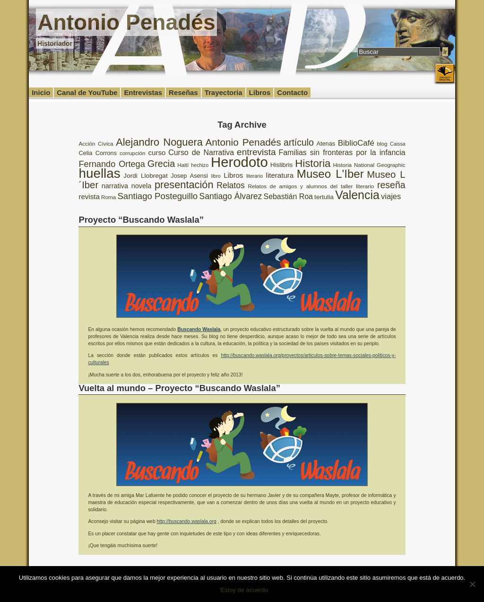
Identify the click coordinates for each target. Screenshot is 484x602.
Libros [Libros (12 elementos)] (233, 175)
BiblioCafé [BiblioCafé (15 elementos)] (356, 143)
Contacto (292, 92)
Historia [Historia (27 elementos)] (312, 163)
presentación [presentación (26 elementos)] (184, 185)
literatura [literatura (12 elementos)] (280, 175)
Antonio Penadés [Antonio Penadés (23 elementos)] (243, 142)
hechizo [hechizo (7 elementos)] (199, 165)
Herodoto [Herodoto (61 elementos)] (239, 162)
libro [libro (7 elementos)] (216, 176)
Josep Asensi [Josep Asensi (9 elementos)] (189, 175)
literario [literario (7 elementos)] (254, 176)
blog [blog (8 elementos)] (382, 143)
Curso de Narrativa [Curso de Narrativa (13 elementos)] (201, 152)
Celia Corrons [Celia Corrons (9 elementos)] (97, 153)
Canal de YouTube (87, 92)
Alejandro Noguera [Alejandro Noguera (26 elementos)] (159, 142)
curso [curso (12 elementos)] (157, 152)
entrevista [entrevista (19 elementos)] (256, 152)
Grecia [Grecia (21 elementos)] (161, 163)
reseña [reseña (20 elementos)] (391, 185)
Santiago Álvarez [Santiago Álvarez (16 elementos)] (230, 196)
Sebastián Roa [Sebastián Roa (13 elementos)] (288, 196)
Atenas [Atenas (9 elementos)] (325, 143)
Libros (260, 92)
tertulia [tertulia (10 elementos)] (324, 197)
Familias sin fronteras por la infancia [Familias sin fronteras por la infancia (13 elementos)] (342, 152)
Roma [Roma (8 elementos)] (108, 197)
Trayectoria (223, 92)
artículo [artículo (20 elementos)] (299, 142)
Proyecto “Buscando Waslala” (140, 220)
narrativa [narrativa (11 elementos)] (115, 186)
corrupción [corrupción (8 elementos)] (133, 153)
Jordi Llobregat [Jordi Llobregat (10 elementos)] (145, 175)
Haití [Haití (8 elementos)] (183, 165)
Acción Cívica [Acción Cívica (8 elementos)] (95, 143)
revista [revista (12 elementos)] (88, 196)
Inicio (41, 92)
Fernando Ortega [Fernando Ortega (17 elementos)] (111, 164)
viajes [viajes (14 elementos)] (391, 196)
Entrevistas (143, 92)
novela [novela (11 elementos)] (141, 186)
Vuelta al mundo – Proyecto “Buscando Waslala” (179, 388)
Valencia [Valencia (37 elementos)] (357, 194)
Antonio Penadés (126, 22)
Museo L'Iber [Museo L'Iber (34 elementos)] (330, 173)
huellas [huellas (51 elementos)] (99, 173)
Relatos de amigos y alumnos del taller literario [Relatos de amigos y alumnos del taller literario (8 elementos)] (311, 186)
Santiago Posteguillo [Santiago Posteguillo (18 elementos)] (157, 196)
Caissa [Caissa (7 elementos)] (398, 144)
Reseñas (183, 92)
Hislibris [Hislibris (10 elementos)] (281, 164)
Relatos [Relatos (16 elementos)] (230, 185)
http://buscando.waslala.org (186, 521)
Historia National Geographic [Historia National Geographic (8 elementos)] (369, 165)
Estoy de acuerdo (244, 589)
